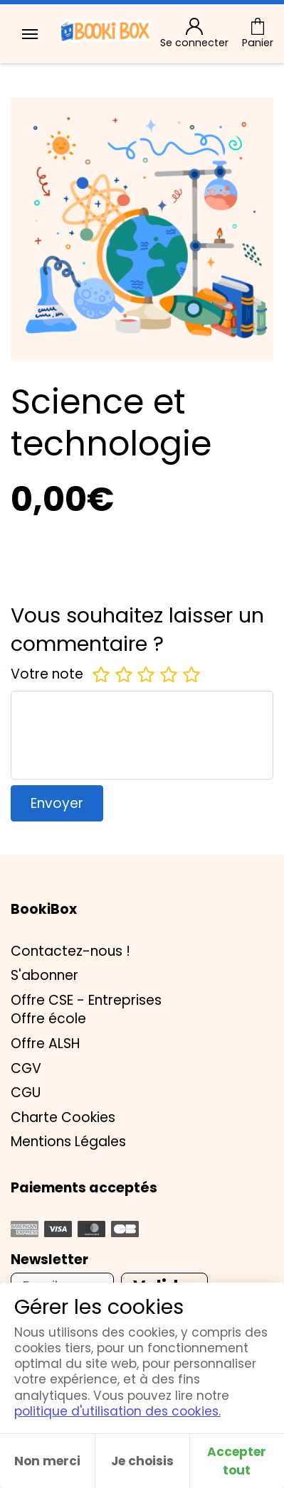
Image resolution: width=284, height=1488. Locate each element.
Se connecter (194, 34)
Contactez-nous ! (70, 951)
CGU (26, 1092)
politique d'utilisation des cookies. (117, 1411)
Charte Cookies (63, 1117)
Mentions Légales (68, 1141)
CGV (26, 1068)
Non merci (47, 1461)
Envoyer (57, 803)
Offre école (48, 1018)
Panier (257, 34)
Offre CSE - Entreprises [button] (86, 1000)
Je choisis (142, 1461)
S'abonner (44, 975)
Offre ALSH (45, 1043)
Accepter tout (236, 1461)
